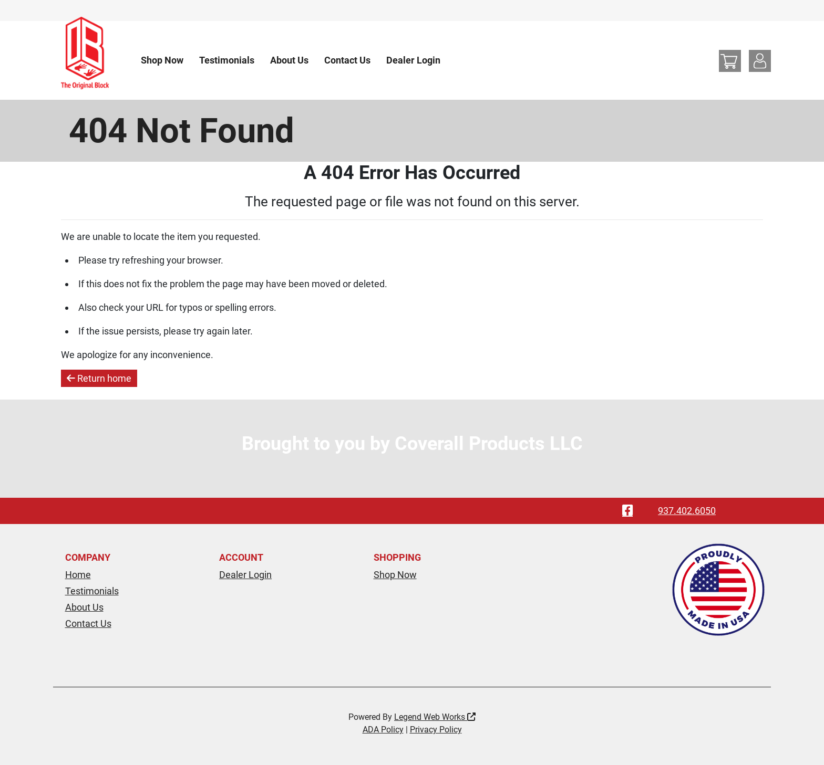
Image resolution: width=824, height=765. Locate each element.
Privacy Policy (436, 730)
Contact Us (347, 60)
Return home (99, 378)
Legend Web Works (435, 717)
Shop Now (162, 60)
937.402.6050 (687, 510)
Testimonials (226, 60)
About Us (289, 60)
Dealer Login (413, 60)
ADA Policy (383, 730)
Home (78, 574)
